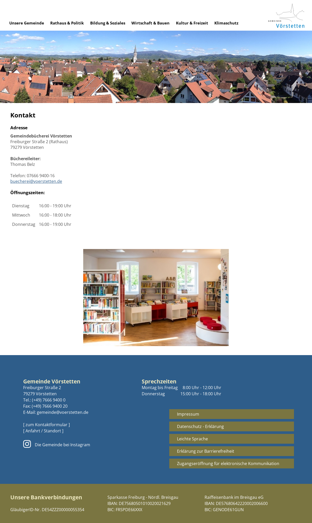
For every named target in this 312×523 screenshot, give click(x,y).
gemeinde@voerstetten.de (62, 412)
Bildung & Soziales (107, 22)
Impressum (188, 414)
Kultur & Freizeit (192, 22)
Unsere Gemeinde (26, 22)
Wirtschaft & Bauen (150, 22)
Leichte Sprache (192, 439)
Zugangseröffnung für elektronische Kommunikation (228, 463)
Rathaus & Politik (67, 22)
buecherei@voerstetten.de (36, 181)
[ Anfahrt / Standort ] (43, 431)
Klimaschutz (226, 22)
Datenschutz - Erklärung (200, 426)
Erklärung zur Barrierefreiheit (205, 451)
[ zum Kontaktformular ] (46, 424)
